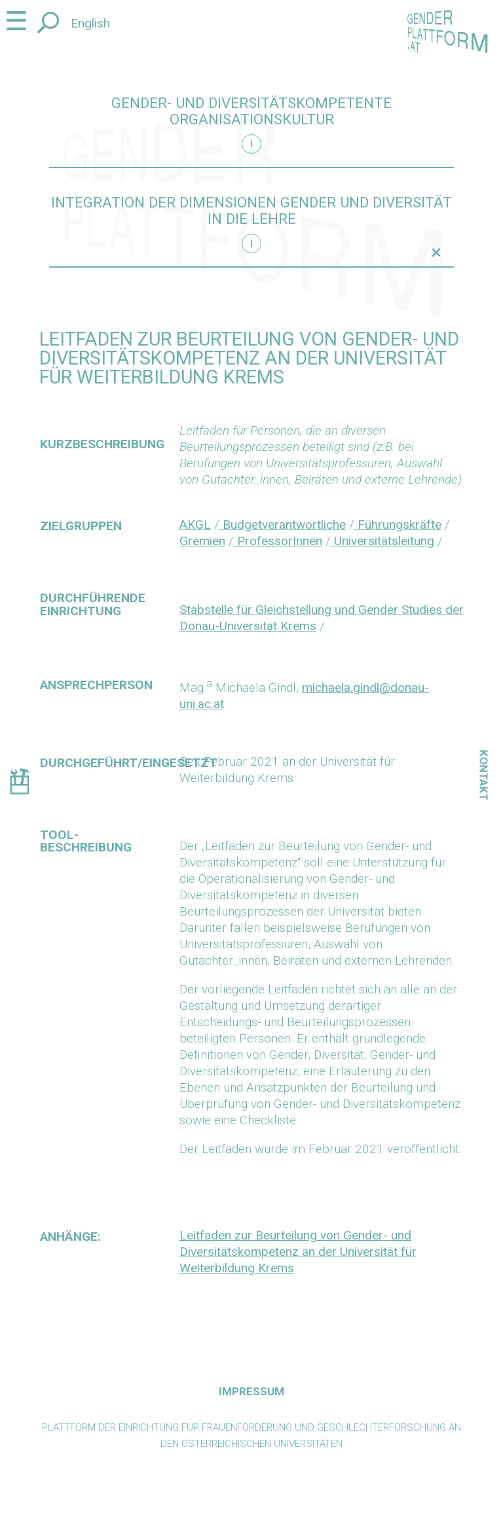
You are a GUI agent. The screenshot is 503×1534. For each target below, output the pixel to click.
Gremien (202, 540)
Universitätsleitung (382, 540)
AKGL (195, 524)
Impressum (251, 1391)
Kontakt (484, 775)
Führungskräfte (397, 524)
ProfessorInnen (278, 540)
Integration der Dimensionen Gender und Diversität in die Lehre (251, 210)
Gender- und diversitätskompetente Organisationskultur (251, 111)
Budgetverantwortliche (282, 524)
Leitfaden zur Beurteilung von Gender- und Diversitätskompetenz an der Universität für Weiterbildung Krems (298, 1251)
